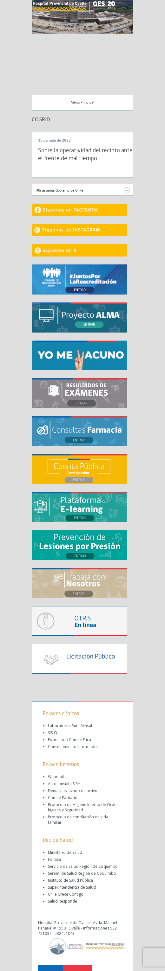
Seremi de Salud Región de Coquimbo (82, 873)
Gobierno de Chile (83, 190)
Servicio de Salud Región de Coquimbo (83, 866)
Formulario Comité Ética (69, 739)
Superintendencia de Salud (72, 887)
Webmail (56, 776)
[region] (82, 17)
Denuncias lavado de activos (73, 790)
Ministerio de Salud (65, 852)
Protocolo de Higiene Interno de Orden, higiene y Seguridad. (84, 807)
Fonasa (54, 859)
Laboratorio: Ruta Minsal (70, 725)
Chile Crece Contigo (65, 894)
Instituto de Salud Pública (70, 880)
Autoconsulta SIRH (64, 783)
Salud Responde (62, 901)
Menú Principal (82, 103)
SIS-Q (52, 732)
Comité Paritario (62, 797)
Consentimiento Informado (72, 746)
